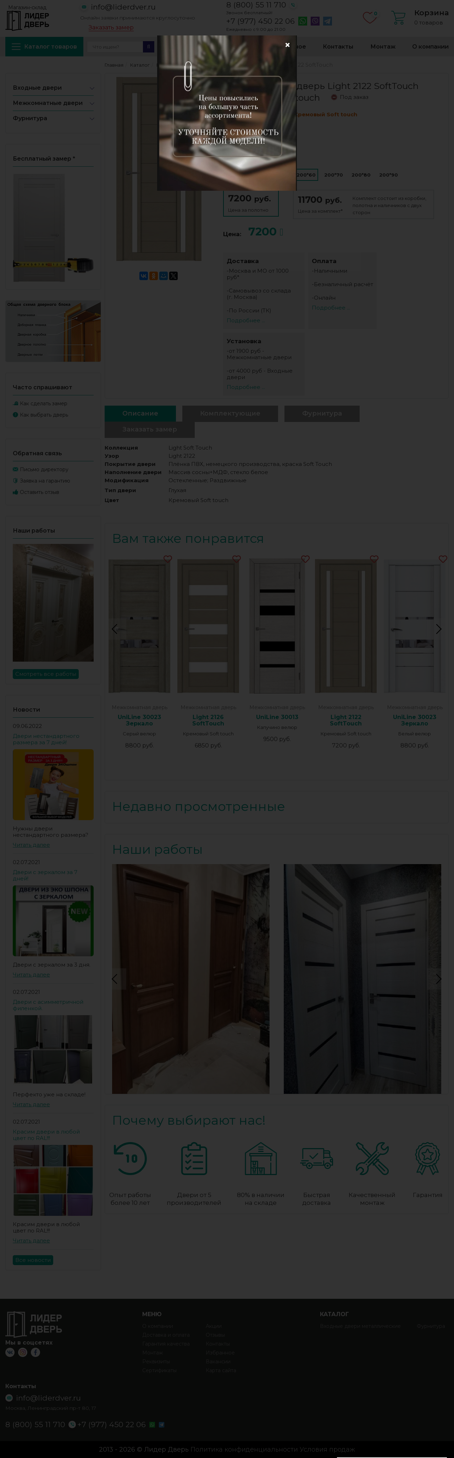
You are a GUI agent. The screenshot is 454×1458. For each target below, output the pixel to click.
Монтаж (382, 46)
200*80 (361, 175)
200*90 (388, 175)
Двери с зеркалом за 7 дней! (45, 875)
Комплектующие (230, 413)
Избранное (289, 46)
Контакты (338, 46)
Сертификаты (159, 1370)
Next (437, 629)
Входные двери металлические (360, 1326)
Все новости (33, 1260)
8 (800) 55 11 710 (256, 4)
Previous (115, 629)
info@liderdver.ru (123, 6)
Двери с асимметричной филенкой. (48, 1005)
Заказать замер (111, 27)
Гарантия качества (166, 1344)
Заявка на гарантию (45, 481)
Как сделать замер (43, 403)
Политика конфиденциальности (244, 1449)
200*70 (333, 175)
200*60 (306, 175)
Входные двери (37, 87)
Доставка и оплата (225, 46)
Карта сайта (221, 1370)
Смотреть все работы (45, 673)
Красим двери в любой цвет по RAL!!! (46, 1134)
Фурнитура (30, 118)
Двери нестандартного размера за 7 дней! (46, 739)
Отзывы (215, 1335)
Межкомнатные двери (48, 103)
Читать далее (31, 844)
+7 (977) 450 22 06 (260, 21)
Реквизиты (156, 1361)
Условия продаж (327, 1449)
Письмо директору (44, 469)
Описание (140, 413)
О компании (430, 46)
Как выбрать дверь (44, 415)
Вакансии (218, 1361)
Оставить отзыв (39, 492)
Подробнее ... (246, 320)
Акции (169, 46)
